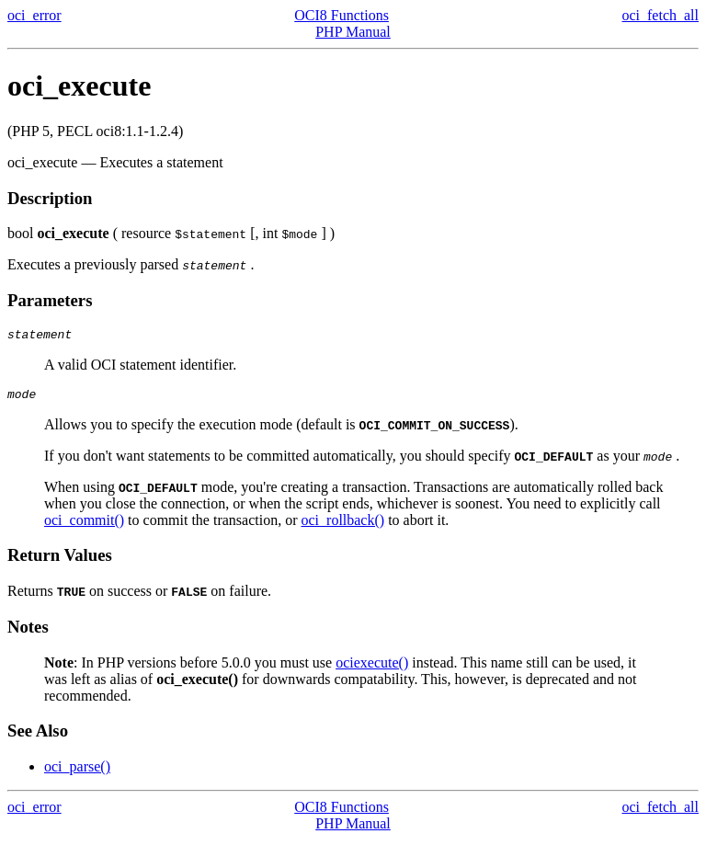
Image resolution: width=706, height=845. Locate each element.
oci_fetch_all (660, 15)
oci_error (34, 15)
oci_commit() (84, 525)
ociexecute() (372, 668)
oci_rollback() (343, 525)
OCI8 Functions (341, 15)
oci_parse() (77, 772)
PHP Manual (353, 32)
